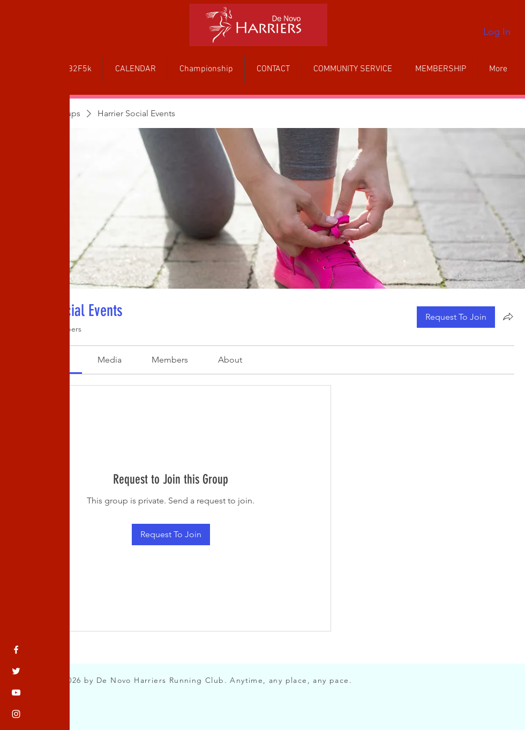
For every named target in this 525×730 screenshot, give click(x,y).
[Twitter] (16, 671)
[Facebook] (16, 649)
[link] (110, 360)
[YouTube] (16, 692)
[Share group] (507, 316)
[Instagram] (16, 714)
